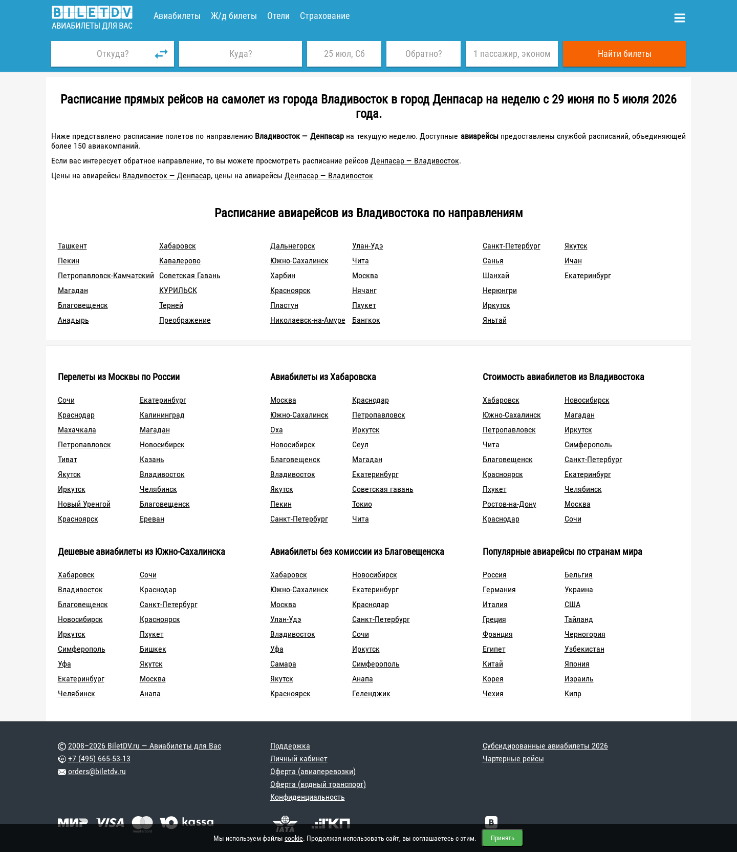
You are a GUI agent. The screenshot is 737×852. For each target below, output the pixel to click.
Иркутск (496, 305)
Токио (362, 504)
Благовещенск (83, 305)
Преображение (185, 320)
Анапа (150, 693)
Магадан (73, 290)
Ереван (152, 519)
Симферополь (588, 444)
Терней (171, 305)
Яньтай (495, 320)
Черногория (585, 634)
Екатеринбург (588, 275)
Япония (577, 664)
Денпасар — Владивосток (415, 160)
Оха (276, 429)
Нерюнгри (500, 290)
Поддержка (290, 746)
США (572, 604)
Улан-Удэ (367, 246)
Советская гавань (383, 489)
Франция (498, 634)
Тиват (67, 459)
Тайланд (579, 619)
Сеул (360, 444)
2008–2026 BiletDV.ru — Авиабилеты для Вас (144, 746)
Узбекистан (584, 649)
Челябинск (158, 489)
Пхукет (364, 305)
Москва (365, 275)
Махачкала (77, 429)
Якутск (576, 246)
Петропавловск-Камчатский (106, 275)
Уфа (64, 664)
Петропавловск (84, 444)
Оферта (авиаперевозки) (313, 771)
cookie (294, 838)
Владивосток (162, 474)
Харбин (282, 275)
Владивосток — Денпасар (166, 175)
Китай (493, 664)
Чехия (493, 693)
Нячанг (364, 290)
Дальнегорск (292, 246)
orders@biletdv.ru (97, 771)
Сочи (66, 400)
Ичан (573, 260)
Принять (502, 838)
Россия (495, 574)
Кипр (573, 693)
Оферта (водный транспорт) (318, 784)
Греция (494, 619)
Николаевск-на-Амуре (307, 320)
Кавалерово (180, 260)
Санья (493, 260)
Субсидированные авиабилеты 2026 (545, 746)
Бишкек (153, 649)
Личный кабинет (299, 758)
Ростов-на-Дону (509, 504)
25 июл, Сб (344, 53)
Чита (360, 260)
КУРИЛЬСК (178, 290)
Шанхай (496, 275)
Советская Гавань (190, 275)
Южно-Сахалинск (299, 260)
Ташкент (72, 246)
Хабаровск (177, 246)
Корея (493, 678)
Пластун (284, 305)
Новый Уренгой (84, 504)
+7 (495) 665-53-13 (99, 758)
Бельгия (579, 574)
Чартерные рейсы (513, 758)
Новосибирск (162, 444)
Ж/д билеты (234, 15)
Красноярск (290, 290)
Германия (499, 589)
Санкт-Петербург (511, 246)
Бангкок (366, 320)
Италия (495, 604)
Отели (278, 15)
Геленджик (371, 693)
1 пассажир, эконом (512, 53)
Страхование (325, 15)
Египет (494, 649)
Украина (579, 589)
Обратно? (423, 53)
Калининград (162, 415)
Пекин (68, 260)
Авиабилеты (177, 15)
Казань (152, 459)
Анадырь (73, 320)
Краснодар (76, 415)
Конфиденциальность (307, 797)
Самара (283, 664)
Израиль (579, 678)
